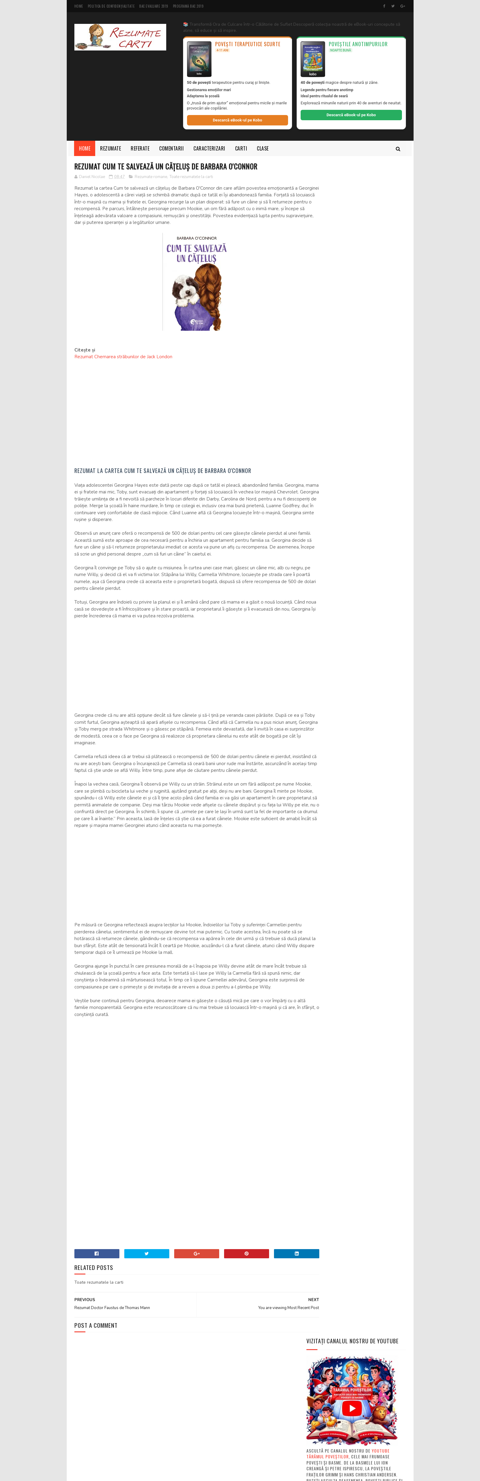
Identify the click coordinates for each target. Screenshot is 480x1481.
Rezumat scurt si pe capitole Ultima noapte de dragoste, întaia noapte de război (372, 1316)
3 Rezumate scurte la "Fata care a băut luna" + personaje (371, 1346)
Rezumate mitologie (327, 1062)
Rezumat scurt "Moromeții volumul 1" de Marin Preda (371, 385)
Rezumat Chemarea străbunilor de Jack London (123, 357)
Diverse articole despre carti (335, 1041)
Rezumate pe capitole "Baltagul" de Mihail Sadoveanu (365, 444)
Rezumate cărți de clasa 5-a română (344, 946)
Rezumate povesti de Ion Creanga (339, 1073)
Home (78, 6)
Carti (241, 148)
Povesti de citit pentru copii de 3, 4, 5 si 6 (351, 842)
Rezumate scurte (324, 1094)
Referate (140, 148)
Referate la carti (324, 1051)
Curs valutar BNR (324, 857)
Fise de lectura (383, 1041)
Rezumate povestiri (327, 1083)
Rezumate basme (361, 1051)
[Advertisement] (184, 410)
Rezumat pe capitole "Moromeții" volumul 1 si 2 (371, 1371)
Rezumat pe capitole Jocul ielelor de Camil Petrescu (371, 1399)
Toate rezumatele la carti (191, 177)
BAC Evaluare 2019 (153, 6)
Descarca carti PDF (325, 1030)
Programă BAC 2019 (188, 6)
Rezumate (110, 148)
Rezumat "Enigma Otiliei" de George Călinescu (372, 496)
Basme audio (319, 850)
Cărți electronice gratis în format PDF (347, 953)
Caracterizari (210, 148)
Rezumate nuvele (369, 1062)
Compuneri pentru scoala (359, 1019)
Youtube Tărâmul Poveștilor (348, 277)
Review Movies (321, 864)
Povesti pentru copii (328, 835)
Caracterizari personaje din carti (339, 1009)
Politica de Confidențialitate (111, 6)
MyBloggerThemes (156, 1473)
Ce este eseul (320, 939)
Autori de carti (323, 998)
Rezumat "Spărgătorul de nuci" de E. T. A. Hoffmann (370, 1253)
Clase (263, 148)
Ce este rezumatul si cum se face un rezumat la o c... (353, 922)
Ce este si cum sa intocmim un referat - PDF (352, 931)
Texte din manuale (364, 1094)
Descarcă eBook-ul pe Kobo (237, 120)
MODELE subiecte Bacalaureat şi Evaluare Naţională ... (350, 963)
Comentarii (171, 148)
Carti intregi (389, 1009)
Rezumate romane (151, 177)
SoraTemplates (103, 1473)
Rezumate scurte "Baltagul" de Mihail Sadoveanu (373, 468)
